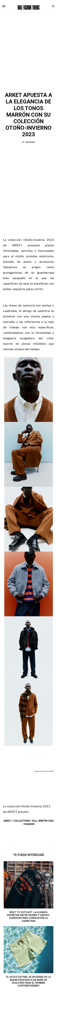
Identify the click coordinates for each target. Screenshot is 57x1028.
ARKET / (8, 820)
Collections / (22, 820)
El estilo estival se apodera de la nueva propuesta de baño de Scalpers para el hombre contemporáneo (28, 981)
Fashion (29, 824)
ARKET (15, 86)
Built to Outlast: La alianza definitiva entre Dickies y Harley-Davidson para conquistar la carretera (28, 916)
